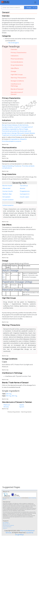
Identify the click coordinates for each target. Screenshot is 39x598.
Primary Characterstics (18, 52)
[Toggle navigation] (35, 2)
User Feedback (6, 522)
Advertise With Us (6, 523)
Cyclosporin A (24, 194)
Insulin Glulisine (7, 199)
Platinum (7, 405)
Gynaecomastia (7, 127)
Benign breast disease (9, 125)
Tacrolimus (24, 185)
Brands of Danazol (17, 89)
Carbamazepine (7, 205)
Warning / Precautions (18, 77)
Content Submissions (7, 526)
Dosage (13, 71)
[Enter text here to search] (13, 7)
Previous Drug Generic (14, 411)
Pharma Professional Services (15, 497)
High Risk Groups (17, 74)
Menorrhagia (23, 129)
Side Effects (15, 68)
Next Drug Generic (26, 411)
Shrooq (6, 407)
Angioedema (14, 139)
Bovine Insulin (7, 185)
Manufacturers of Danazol (17, 93)
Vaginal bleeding (8, 166)
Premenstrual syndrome (10, 131)
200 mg (8, 394)
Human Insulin (7, 191)
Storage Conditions (17, 81)
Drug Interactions (17, 65)
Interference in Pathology (16, 85)
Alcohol (22, 188)
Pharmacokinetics (17, 59)
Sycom (22, 407)
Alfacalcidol (6, 188)
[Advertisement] (15, 428)
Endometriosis (23, 125)
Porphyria (17, 166)
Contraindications (17, 62)
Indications (14, 56)
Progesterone (25, 191)
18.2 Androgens (13, 42)
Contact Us (5, 528)
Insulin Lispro (24, 197)
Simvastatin (6, 197)
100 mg (8, 396)
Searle (22, 405)
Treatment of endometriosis (12, 135)
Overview (14, 49)
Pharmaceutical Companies (8, 525)
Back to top (5, 144)
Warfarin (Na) (7, 194)
